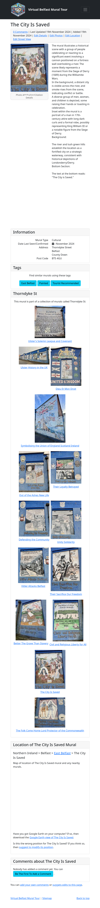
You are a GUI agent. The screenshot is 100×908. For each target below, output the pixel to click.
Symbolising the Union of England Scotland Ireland (50, 445)
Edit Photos (56, 35)
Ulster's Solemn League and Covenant (50, 341)
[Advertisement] (50, 204)
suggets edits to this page (67, 885)
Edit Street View (22, 39)
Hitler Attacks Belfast (33, 586)
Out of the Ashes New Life (34, 495)
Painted (43, 283)
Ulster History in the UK (34, 367)
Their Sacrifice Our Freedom (66, 594)
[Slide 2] (32, 95)
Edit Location (72, 35)
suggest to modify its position (36, 847)
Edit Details (40, 35)
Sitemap (47, 898)
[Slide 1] (26, 95)
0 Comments (20, 32)
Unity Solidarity (66, 542)
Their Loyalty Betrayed (66, 486)
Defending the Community (34, 539)
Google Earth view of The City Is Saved (51, 837)
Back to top (83, 898)
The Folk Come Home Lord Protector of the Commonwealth (50, 730)
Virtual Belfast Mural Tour (25, 898)
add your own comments (34, 885)
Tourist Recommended (66, 283)
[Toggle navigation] (85, 10)
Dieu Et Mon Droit (66, 389)
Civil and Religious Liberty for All (67, 644)
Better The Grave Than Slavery (31, 643)
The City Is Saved (50, 692)
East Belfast (28, 283)
